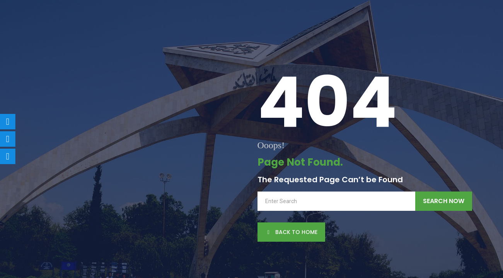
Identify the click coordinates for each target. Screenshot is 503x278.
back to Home (291, 232)
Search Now (443, 201)
